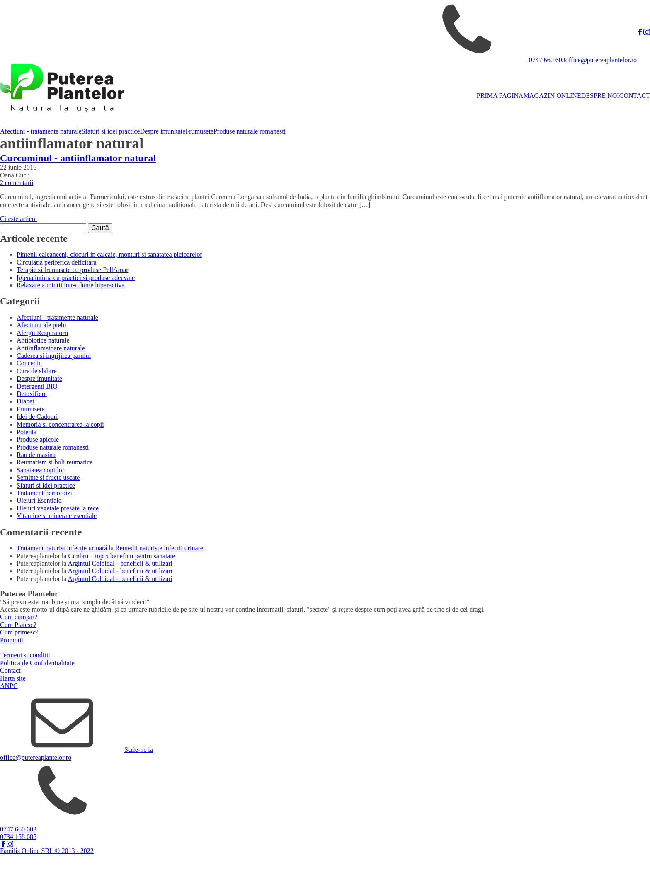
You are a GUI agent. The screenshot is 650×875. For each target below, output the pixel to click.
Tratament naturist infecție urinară (62, 548)
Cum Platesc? (18, 624)
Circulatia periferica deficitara (57, 262)
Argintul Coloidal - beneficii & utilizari (120, 563)
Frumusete (199, 131)
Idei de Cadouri (37, 416)
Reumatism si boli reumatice (55, 462)
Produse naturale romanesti (249, 131)
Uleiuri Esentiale (39, 500)
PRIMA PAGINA (500, 95)
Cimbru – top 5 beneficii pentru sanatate (121, 555)
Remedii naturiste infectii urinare (159, 548)
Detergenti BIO (37, 386)
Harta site (13, 678)
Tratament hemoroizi (44, 492)
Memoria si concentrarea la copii (60, 424)
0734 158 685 (18, 836)
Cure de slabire (37, 370)
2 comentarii (16, 182)
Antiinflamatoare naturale (51, 348)
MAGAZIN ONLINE (552, 95)
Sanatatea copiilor (40, 470)
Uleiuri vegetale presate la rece (58, 508)
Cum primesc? (19, 632)
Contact (10, 670)
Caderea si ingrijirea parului (54, 355)
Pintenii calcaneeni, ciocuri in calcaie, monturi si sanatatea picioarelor (109, 254)
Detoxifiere (32, 393)
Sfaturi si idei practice (111, 131)
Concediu (29, 363)
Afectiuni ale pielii (41, 324)
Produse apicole (38, 439)
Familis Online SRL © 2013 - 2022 (47, 850)
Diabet (25, 401)
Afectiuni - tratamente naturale (41, 131)
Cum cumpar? (18, 616)
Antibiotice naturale (43, 340)
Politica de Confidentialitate (37, 662)
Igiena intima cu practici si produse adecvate (76, 277)
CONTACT (634, 95)
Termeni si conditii (25, 655)
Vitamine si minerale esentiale (57, 515)
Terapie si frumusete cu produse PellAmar (72, 269)
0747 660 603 (547, 59)
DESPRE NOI (600, 95)
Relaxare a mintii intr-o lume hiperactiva (70, 285)
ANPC (9, 685)
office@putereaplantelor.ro (601, 59)
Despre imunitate (163, 131)
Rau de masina (36, 454)
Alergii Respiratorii (42, 332)
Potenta (26, 431)
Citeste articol (18, 218)
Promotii (11, 640)
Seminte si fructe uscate (48, 477)
